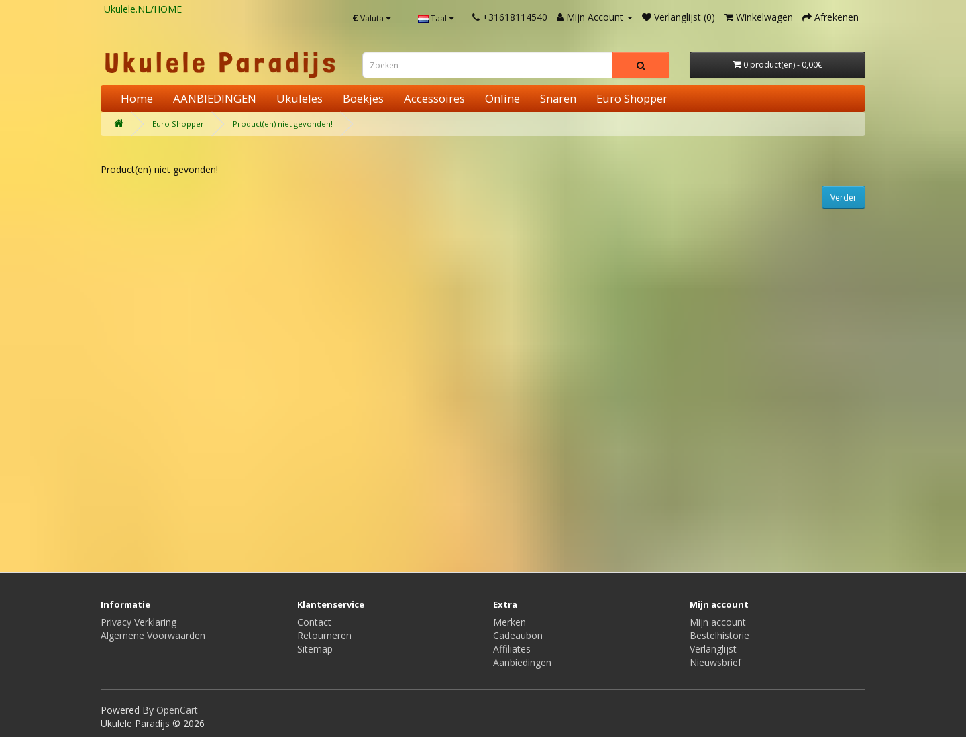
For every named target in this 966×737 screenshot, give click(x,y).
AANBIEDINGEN (214, 98)
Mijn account (718, 622)
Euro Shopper (631, 98)
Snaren (558, 98)
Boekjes (363, 98)
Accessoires (434, 98)
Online (502, 98)
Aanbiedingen (522, 662)
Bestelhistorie (719, 635)
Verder (843, 197)
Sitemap (315, 648)
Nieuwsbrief (715, 662)
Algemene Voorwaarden (153, 635)
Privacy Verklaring (138, 622)
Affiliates (512, 648)
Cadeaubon (518, 635)
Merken (509, 622)
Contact (314, 622)
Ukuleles (299, 98)
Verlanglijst (713, 648)
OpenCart (177, 709)
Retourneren (324, 635)
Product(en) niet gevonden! (283, 124)
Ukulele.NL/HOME (143, 9)
